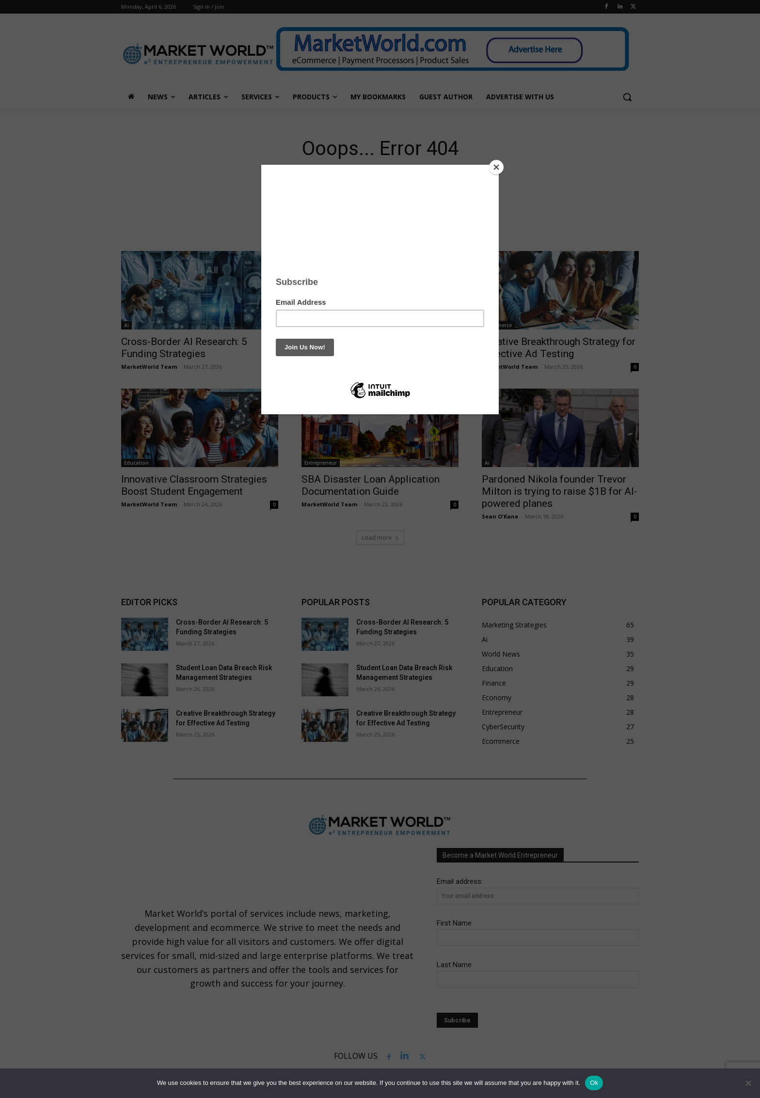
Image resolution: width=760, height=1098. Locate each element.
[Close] (496, 167)
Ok (594, 1082)
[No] (748, 1083)
